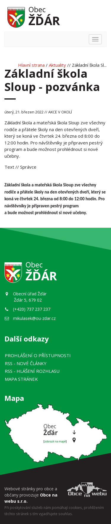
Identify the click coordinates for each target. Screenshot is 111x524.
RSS (25, 363)
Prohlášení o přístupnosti (38, 355)
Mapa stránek (21, 379)
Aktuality (57, 65)
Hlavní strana (31, 65)
